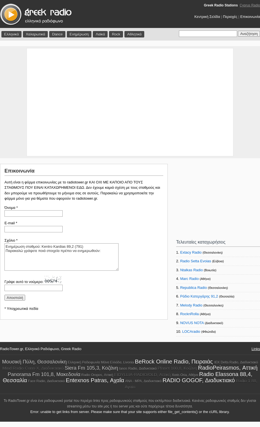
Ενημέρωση (79, 34)
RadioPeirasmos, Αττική (228, 368)
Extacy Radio (191, 252)
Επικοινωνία (250, 17)
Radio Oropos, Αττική (97, 375)
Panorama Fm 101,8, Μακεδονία (44, 374)
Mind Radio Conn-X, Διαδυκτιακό (33, 368)
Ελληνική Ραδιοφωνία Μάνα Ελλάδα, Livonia (101, 362)
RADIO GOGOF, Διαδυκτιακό (198, 380)
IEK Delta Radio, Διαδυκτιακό (236, 362)
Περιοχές (230, 17)
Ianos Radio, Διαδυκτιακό (138, 369)
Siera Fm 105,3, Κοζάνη (91, 368)
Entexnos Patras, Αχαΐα (95, 380)
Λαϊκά (100, 34)
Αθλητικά (134, 34)
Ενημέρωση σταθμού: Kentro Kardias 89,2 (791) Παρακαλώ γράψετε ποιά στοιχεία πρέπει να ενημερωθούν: (61, 257)
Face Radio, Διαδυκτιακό (46, 381)
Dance (57, 34)
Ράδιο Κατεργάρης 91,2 (199, 296)
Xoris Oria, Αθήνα (185, 375)
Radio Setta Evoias (195, 261)
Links (256, 349)
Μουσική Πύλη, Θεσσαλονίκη (34, 362)
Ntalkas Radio (191, 270)
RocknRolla (189, 314)
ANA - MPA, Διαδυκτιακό (143, 381)
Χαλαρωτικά (35, 34)
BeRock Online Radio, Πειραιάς (174, 361)
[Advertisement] (52, 102)
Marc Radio (189, 279)
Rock (116, 34)
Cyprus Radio (250, 5)
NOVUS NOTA (192, 323)
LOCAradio (191, 331)
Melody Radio (191, 305)
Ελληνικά (11, 34)
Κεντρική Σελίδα (207, 17)
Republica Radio (193, 288)
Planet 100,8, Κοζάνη (177, 368)
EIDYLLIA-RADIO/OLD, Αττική (142, 374)
